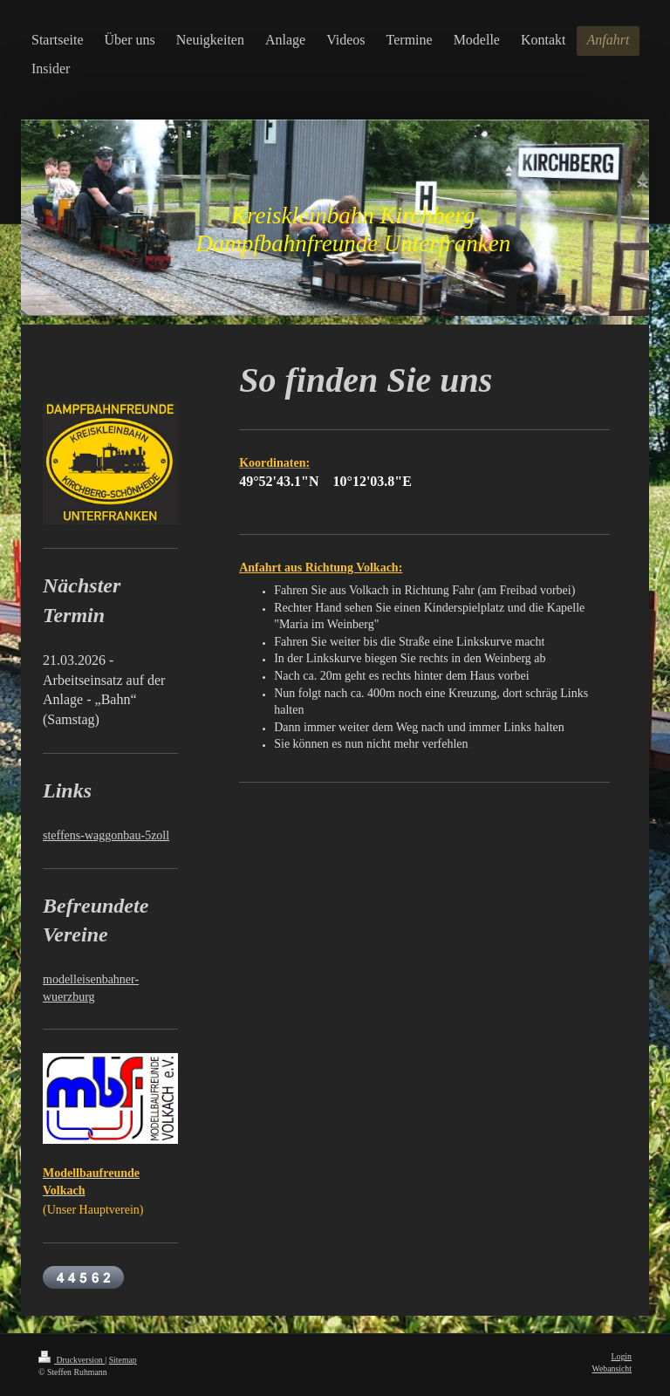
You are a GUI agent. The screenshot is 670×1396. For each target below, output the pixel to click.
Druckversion (71, 1360)
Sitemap (123, 1360)
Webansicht (612, 1368)
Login (622, 1356)
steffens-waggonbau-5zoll (106, 835)
